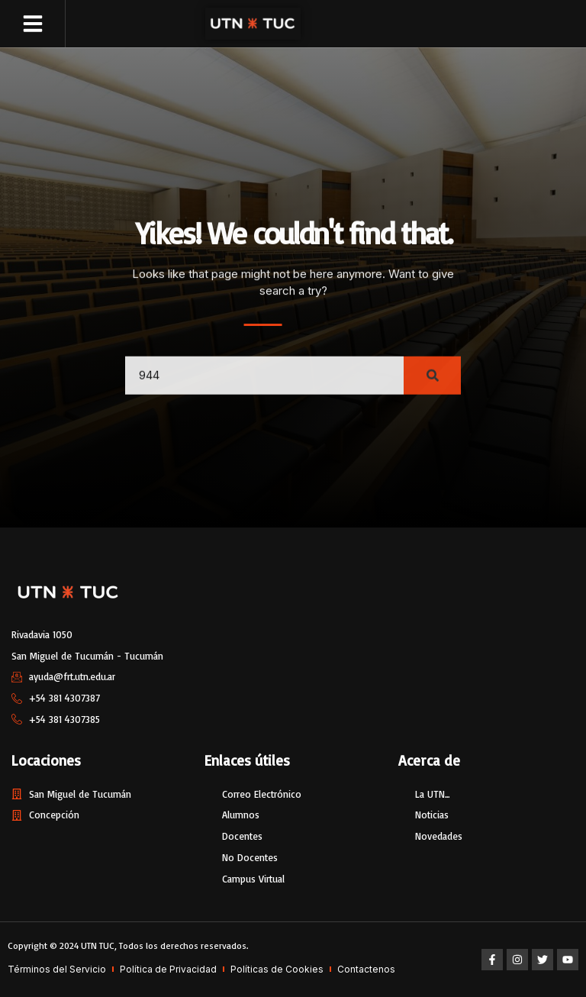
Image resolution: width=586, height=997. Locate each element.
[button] (33, 24)
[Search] (432, 387)
